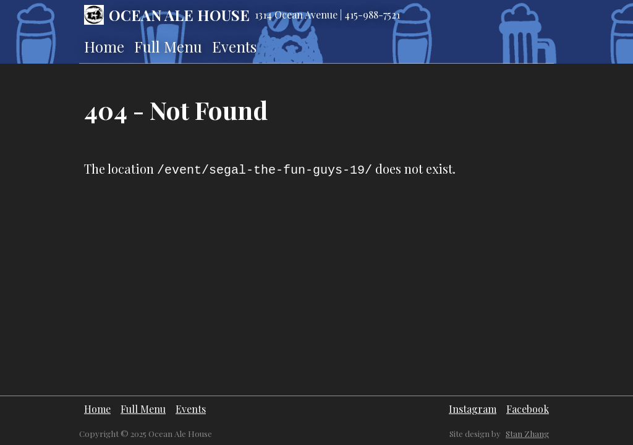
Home (104, 46)
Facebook (527, 408)
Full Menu (168, 46)
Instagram (472, 408)
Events (234, 46)
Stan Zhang (527, 433)
